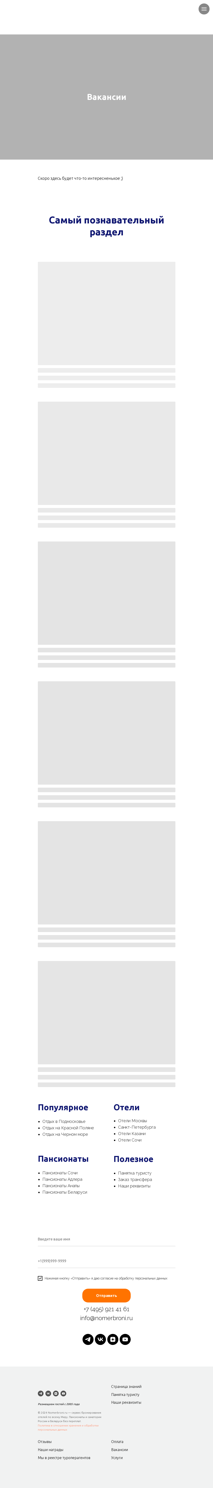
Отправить (106, 1296)
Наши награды (50, 1450)
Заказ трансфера (135, 1179)
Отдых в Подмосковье (64, 1121)
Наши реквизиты (134, 1186)
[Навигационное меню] (204, 9)
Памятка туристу (135, 1173)
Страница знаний (126, 1386)
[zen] (112, 1339)
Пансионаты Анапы (61, 1185)
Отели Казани (132, 1133)
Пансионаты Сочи (59, 1172)
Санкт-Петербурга (137, 1127)
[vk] (100, 1339)
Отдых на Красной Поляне (68, 1127)
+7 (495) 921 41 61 (106, 1309)
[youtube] (125, 1339)
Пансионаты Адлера (62, 1179)
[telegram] (88, 1339)
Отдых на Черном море (65, 1134)
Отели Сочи (129, 1140)
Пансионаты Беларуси (64, 1192)
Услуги (117, 1458)
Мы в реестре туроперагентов (64, 1458)
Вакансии (119, 1450)
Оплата (117, 1442)
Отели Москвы (132, 1120)
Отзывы (45, 1442)
